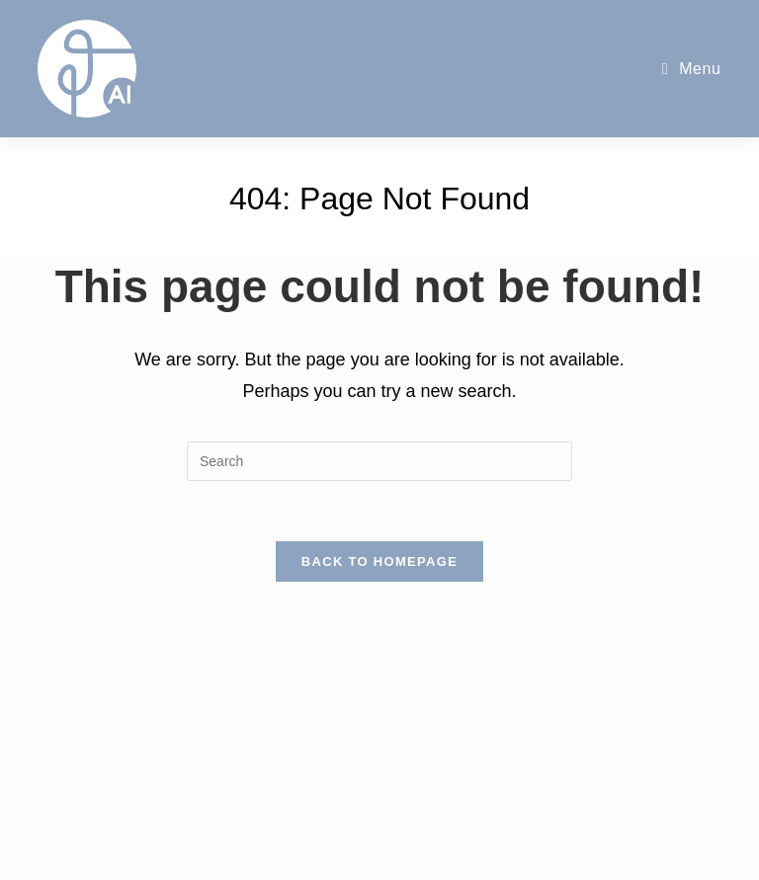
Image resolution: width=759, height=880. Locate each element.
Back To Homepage (379, 561)
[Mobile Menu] (691, 68)
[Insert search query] (379, 461)
